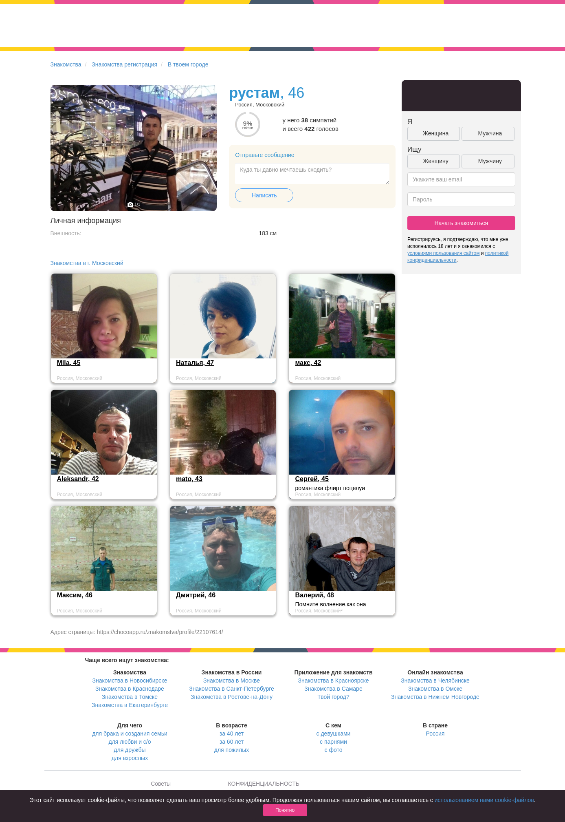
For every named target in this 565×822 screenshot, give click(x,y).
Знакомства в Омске (435, 688)
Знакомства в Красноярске (333, 680)
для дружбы (129, 750)
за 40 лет (232, 733)
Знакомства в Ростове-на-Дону (232, 697)
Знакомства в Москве (231, 680)
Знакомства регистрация (124, 64)
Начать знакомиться (461, 223)
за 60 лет (232, 741)
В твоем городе (188, 64)
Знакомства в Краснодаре (129, 688)
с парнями (333, 741)
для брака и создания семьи (129, 733)
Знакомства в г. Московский (87, 263)
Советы (161, 783)
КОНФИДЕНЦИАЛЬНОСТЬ (263, 783)
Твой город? (333, 697)
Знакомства (66, 64)
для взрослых (130, 758)
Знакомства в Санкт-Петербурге (231, 688)
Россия (435, 733)
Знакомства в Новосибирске (129, 680)
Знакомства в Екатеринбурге (130, 705)
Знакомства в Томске (130, 697)
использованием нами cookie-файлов (484, 800)
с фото (334, 750)
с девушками (334, 733)
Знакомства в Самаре (333, 688)
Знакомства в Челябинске (435, 680)
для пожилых (231, 750)
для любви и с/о (129, 741)
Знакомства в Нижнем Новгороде (435, 697)
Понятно (285, 810)
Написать (264, 195)
